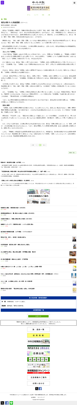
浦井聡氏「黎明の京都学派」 (16, 306)
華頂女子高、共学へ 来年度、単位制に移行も (13, 237)
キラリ (2, 246)
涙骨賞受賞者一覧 (38, 310)
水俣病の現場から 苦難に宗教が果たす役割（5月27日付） (17, 218)
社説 (43, 14)
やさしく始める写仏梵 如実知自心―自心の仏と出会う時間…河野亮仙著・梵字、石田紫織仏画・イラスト (30, 274)
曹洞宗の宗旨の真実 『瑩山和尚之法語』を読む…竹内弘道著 (17, 288)
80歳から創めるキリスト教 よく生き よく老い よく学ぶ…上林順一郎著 (21, 266)
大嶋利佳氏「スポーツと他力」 (16, 301)
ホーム (28, 14)
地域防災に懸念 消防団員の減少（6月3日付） (13, 207)
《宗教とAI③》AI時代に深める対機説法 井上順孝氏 (15, 180)
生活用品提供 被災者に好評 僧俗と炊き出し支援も (15, 244)
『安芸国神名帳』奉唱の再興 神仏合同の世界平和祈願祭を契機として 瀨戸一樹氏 (23, 171)
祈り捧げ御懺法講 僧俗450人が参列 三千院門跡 (14, 259)
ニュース (36, 14)
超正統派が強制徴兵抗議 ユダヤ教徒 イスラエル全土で (16, 231)
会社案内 (33, 397)
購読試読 (2, 2)
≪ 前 (32, 145)
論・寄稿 (4, 19)
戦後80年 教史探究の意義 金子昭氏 (11, 162)
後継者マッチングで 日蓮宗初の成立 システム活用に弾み (17, 224)
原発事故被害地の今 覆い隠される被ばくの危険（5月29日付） (18, 213)
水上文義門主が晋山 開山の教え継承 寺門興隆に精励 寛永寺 (18, 252)
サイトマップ (41, 397)
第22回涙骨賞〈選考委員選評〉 (38, 298)
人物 (49, 14)
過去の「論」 (72, 152)
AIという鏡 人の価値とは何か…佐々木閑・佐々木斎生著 (16, 281)
